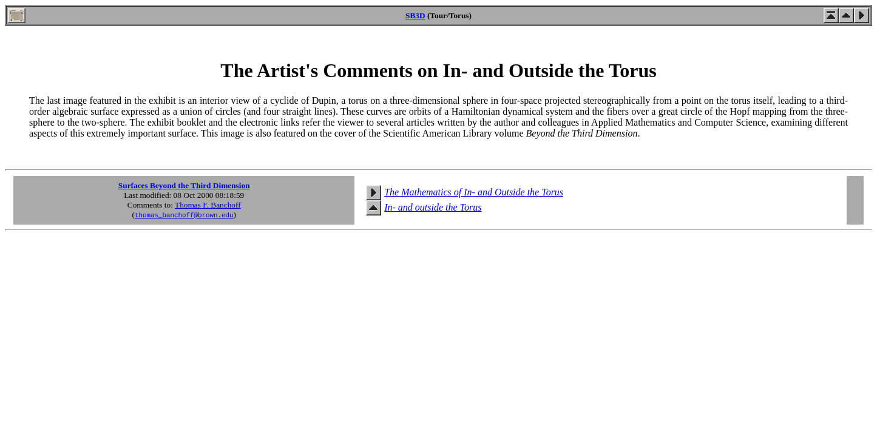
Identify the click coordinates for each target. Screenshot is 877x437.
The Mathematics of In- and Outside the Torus (473, 192)
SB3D (415, 15)
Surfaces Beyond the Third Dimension (184, 185)
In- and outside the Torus (432, 207)
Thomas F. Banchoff (208, 204)
